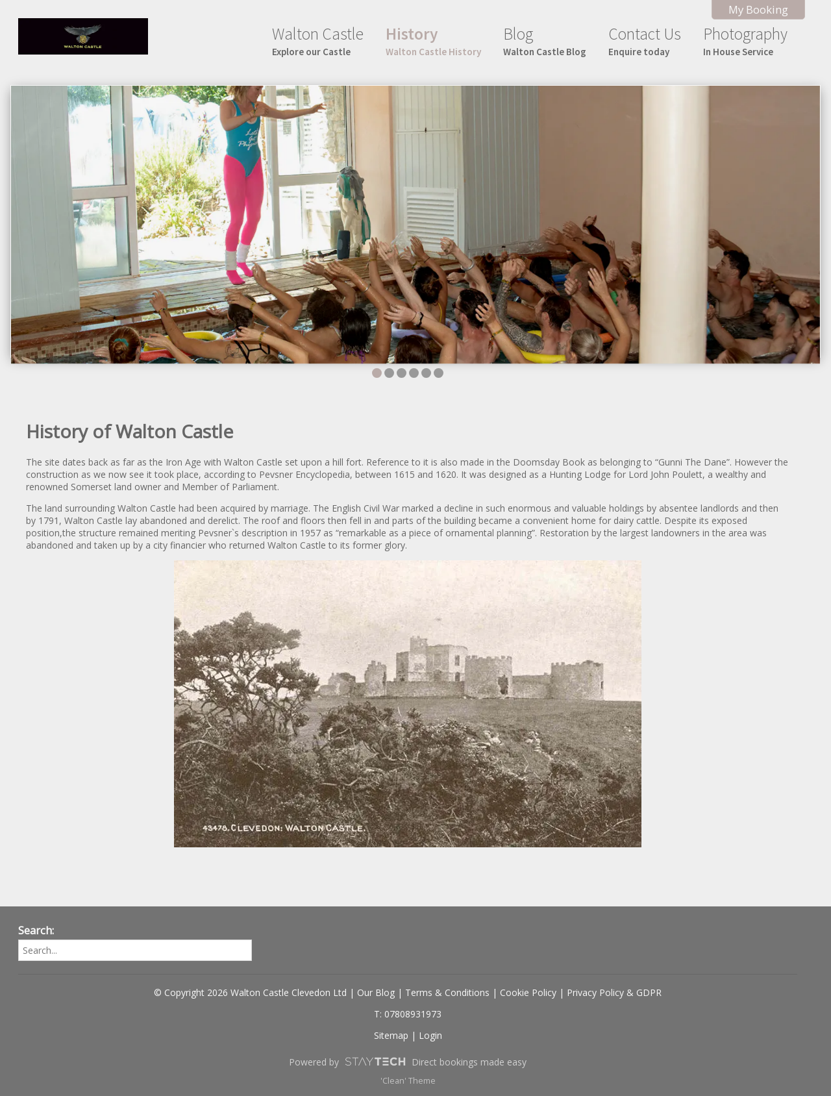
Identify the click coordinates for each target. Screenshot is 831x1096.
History (433, 40)
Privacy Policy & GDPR (614, 992)
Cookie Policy (528, 992)
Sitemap (391, 1035)
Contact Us (644, 40)
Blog (544, 40)
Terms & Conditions (447, 992)
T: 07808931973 (407, 1014)
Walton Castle (318, 40)
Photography (745, 40)
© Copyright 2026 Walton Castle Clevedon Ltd (250, 992)
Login (430, 1035)
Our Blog (376, 992)
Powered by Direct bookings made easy (408, 1061)
